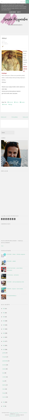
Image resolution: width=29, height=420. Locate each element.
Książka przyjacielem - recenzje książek (18, 412)
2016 (4, 333)
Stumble (4, 104)
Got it (19, 12)
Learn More (12, 12)
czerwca (4, 377)
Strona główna (15, 117)
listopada (4, 357)
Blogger (17, 413)
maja (3, 381)
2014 (4, 341)
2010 (4, 406)
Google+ (22, 102)
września (4, 365)
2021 (4, 312)
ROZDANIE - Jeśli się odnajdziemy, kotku (15, 282)
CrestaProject (12, 414)
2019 (4, 321)
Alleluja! (4, 38)
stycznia (4, 397)
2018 (4, 325)
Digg (10, 104)
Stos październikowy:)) (11, 295)
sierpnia (4, 369)
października (4, 361)
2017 (4, 329)
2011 (4, 402)
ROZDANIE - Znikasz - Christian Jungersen (16, 254)
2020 (4, 317)
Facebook (10, 102)
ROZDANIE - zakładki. (11, 261)
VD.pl (2, 246)
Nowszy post (3, 117)
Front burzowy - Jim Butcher (13, 275)
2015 (4, 337)
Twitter (16, 102)
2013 (4, 345)
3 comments (5, 43)
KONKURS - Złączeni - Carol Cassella (15, 288)
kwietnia (4, 385)
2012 (4, 349)
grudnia (3, 353)
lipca (3, 373)
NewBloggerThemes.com (14, 416)
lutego (3, 393)
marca (3, 389)
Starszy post (25, 117)
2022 (4, 308)
